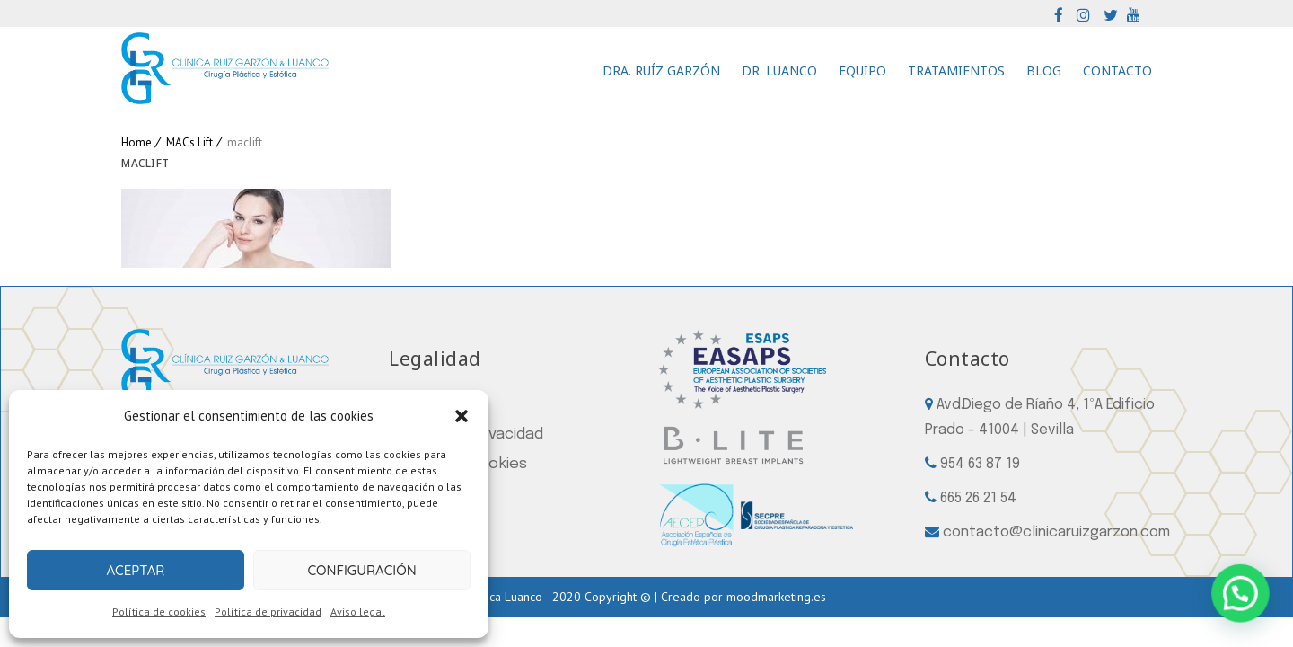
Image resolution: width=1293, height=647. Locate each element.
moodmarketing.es (776, 597)
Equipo (862, 70)
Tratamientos (956, 70)
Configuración (361, 570)
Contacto (1117, 70)
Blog (1043, 70)
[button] (462, 416)
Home (136, 142)
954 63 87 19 (980, 464)
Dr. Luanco (779, 70)
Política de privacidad (268, 611)
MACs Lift (189, 142)
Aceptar (135, 570)
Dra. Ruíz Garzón (661, 70)
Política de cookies (159, 611)
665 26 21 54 (978, 498)
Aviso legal (357, 611)
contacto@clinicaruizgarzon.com (1056, 532)
